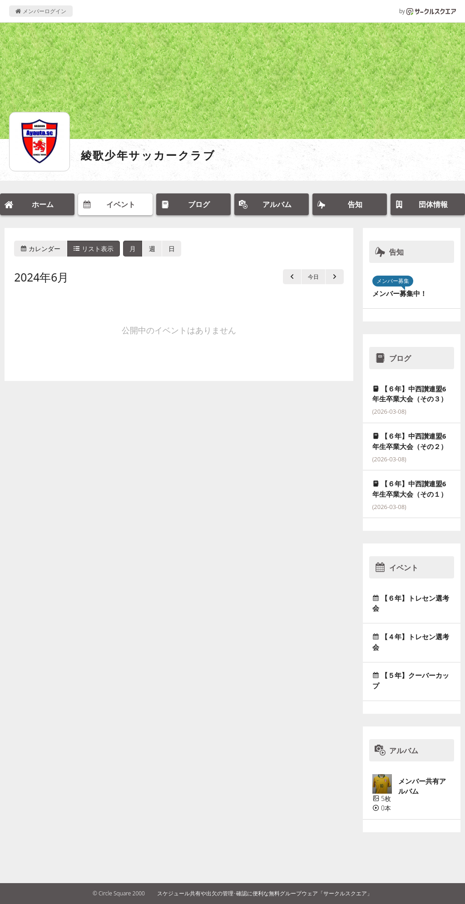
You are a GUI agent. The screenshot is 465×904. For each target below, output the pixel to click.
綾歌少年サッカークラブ (148, 155)
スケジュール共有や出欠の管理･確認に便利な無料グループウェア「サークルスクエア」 (264, 893)
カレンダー (40, 248)
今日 (313, 277)
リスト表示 (94, 248)
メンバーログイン (40, 11)
